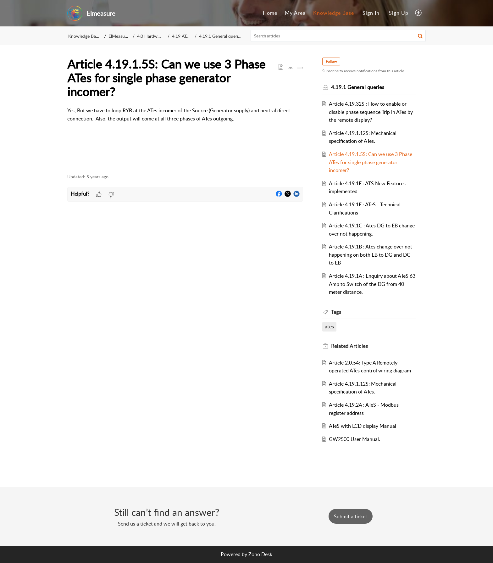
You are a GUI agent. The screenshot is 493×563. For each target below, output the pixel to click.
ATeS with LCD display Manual (363, 425)
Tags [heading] (337, 312)
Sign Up (398, 12)
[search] (338, 36)
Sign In (371, 12)
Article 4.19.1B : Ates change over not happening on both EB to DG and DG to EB (371, 254)
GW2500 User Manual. (355, 439)
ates (330, 326)
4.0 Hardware (150, 36)
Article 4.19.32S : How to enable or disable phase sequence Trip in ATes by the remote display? (372, 111)
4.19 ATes (181, 36)
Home (270, 12)
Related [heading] (350, 346)
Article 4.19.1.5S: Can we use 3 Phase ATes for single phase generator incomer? (371, 162)
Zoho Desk (260, 554)
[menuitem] (270, 13)
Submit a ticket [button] (350, 516)
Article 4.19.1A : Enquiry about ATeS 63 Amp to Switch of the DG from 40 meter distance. (371, 283)
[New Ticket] (351, 516)
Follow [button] (332, 61)
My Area (295, 12)
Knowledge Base (333, 12)
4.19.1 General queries (220, 36)
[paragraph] (185, 115)
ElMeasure (118, 36)
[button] (419, 13)
